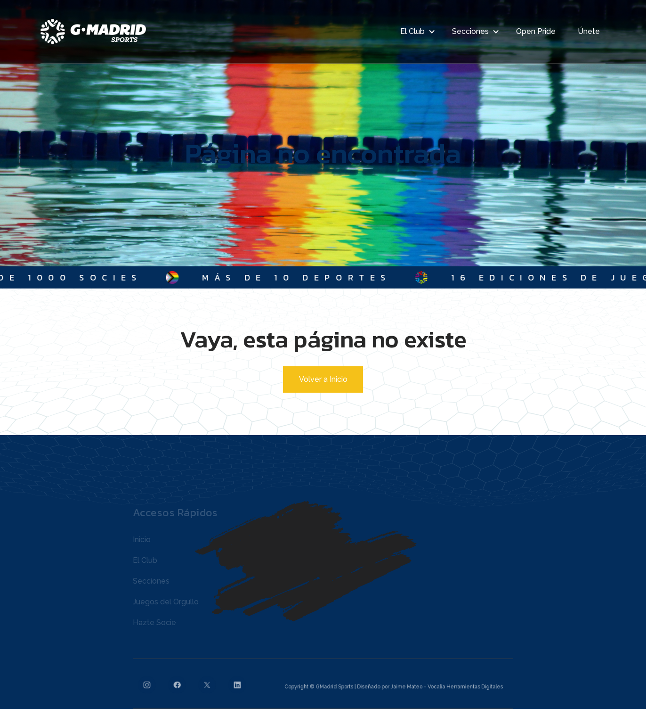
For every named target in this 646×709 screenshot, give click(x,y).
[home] (93, 31)
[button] (415, 31)
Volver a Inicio (323, 379)
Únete (589, 31)
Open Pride (536, 31)
